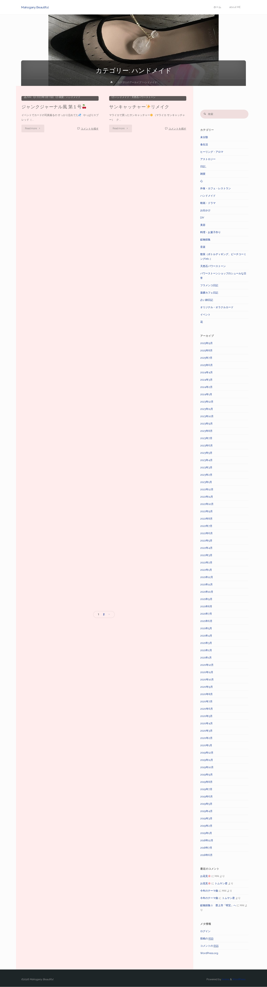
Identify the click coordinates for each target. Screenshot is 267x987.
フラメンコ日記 (209, 285)
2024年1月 (206, 394)
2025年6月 (206, 365)
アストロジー (208, 159)
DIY (202, 217)
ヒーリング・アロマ (211, 152)
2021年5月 (206, 628)
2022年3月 (206, 555)
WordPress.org (209, 953)
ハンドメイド (74, 149)
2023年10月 (207, 416)
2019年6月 (206, 796)
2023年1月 (206, 482)
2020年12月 (207, 664)
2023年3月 (206, 467)
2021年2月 (206, 650)
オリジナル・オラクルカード (216, 307)
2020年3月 (206, 730)
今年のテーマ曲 (209, 890)
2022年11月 (206, 496)
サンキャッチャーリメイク (139, 158)
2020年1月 (206, 745)
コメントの (209, 946)
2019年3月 (206, 818)
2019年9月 (206, 774)
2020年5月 (206, 716)
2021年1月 (206, 657)
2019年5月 (206, 803)
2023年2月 (206, 474)
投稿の (206, 938)
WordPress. (239, 979)
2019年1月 (206, 833)
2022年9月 (206, 511)
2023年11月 (206, 409)
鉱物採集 (205, 239)
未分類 (204, 137)
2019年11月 (206, 760)
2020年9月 (206, 686)
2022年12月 (206, 489)
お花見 (205, 876)
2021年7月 (206, 613)
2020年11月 (206, 672)
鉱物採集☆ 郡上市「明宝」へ (218, 905)
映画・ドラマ (208, 203)
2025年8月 (206, 350)
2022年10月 (207, 504)
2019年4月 (206, 811)
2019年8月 (206, 781)
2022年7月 (206, 526)
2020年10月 (207, 679)
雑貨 (61, 149)
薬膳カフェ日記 (209, 292)
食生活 (204, 144)
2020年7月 (206, 701)
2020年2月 (206, 738)
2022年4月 (206, 547)
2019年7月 (206, 789)
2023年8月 (206, 430)
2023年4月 (206, 460)
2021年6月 (206, 621)
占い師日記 (206, 300)
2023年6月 (206, 445)
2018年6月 (206, 855)
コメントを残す (90, 180)
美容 (202, 225)
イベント (205, 314)
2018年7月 (206, 847)
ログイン (205, 931)
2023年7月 (206, 438)
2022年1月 (206, 569)
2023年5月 (206, 452)
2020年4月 (206, 723)
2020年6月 (206, 708)
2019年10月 (207, 767)
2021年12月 (206, 577)
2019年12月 (206, 752)
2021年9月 (206, 599)
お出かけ (205, 210)
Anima (225, 979)
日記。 (204, 166)
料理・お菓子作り (210, 232)
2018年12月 (206, 840)
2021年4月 (206, 635)
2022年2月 (206, 562)
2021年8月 (206, 606)
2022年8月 (206, 518)
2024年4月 (206, 372)
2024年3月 (206, 379)
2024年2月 (206, 387)
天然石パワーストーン (145, 149)
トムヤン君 (221, 883)
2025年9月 (206, 343)
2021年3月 (206, 643)
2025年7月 (206, 357)
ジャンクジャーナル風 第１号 (53, 158)
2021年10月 (206, 591)
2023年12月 (206, 401)
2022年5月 (206, 540)
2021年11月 (206, 584)
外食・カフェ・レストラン (215, 188)
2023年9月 (206, 423)
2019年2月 (206, 825)
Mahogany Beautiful (35, 7)
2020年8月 (206, 694)
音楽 (202, 247)
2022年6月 (206, 533)
